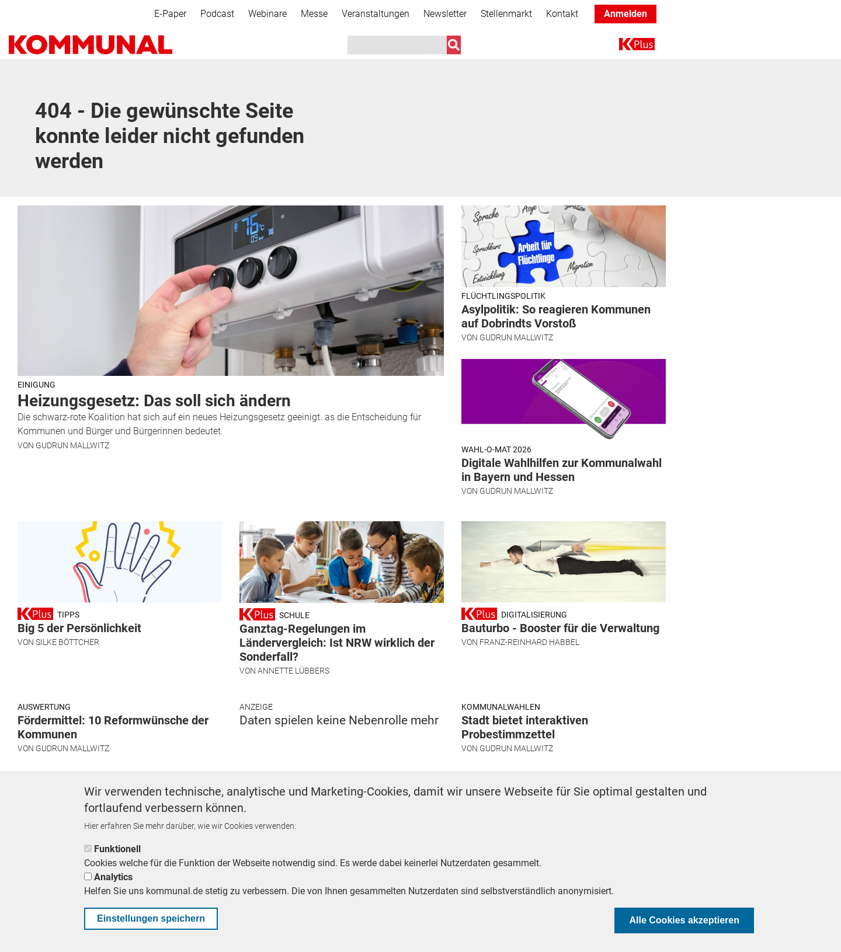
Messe (314, 13)
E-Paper (170, 13)
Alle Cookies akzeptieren (684, 920)
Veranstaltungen (375, 13)
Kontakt (562, 13)
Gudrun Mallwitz (72, 445)
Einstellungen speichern (151, 918)
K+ (626, 46)
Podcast (217, 13)
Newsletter (445, 13)
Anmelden (625, 13)
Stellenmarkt (506, 13)
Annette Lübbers (293, 670)
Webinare (267, 13)
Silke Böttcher (67, 642)
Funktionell (117, 849)
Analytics (113, 877)
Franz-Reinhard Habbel (529, 642)
